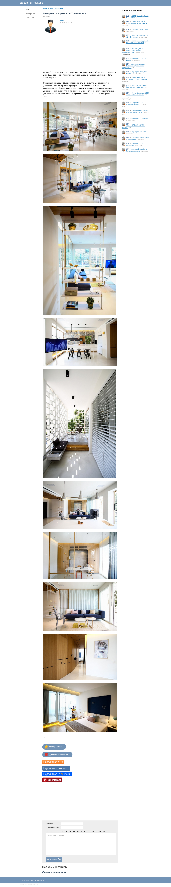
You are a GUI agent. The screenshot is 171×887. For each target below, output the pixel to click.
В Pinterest (54, 779)
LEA (127, 16)
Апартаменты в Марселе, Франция (134, 103)
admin (62, 20)
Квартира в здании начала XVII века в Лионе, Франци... (133, 126)
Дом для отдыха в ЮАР (139, 29)
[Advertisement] (135, 190)
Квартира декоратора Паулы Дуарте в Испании (136, 86)
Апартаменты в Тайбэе (139, 118)
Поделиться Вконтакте (56, 768)
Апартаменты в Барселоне (134, 144)
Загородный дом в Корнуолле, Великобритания (136, 78)
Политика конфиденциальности (32, 880)
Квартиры (46, 16)
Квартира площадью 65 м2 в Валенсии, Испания (137, 42)
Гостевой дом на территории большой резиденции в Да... (132, 50)
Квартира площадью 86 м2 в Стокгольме (137, 36)
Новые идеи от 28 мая (53, 9)
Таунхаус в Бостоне (138, 132)
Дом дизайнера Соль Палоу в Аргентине (136, 150)
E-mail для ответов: (52, 827)
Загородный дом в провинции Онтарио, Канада (136, 22)
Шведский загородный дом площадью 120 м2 (137, 111)
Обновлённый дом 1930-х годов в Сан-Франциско (137, 94)
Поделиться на (57, 773)
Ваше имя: (49, 823)
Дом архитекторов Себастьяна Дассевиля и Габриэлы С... (133, 66)
